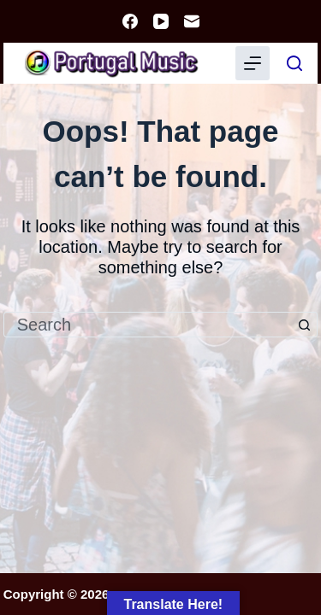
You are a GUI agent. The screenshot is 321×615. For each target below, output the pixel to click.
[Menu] (252, 63)
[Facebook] (130, 21)
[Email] (191, 21)
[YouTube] (161, 21)
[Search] (294, 63)
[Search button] (305, 324)
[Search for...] (148, 324)
